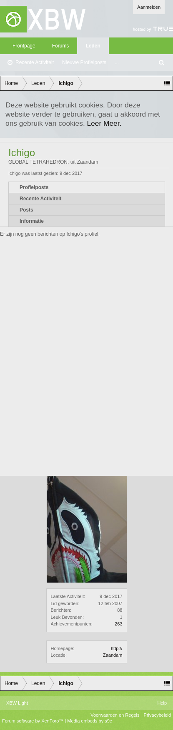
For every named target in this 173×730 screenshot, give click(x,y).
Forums (60, 46)
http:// (117, 648)
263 (118, 623)
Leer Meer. (104, 123)
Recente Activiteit (34, 62)
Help (162, 702)
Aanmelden (148, 7)
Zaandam (112, 655)
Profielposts (34, 187)
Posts (26, 210)
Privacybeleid (157, 715)
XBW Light (17, 702)
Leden (92, 46)
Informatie (32, 221)
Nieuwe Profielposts (84, 62)
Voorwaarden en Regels (114, 715)
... (117, 62)
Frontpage (24, 46)
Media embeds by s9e (89, 720)
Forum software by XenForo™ (33, 720)
